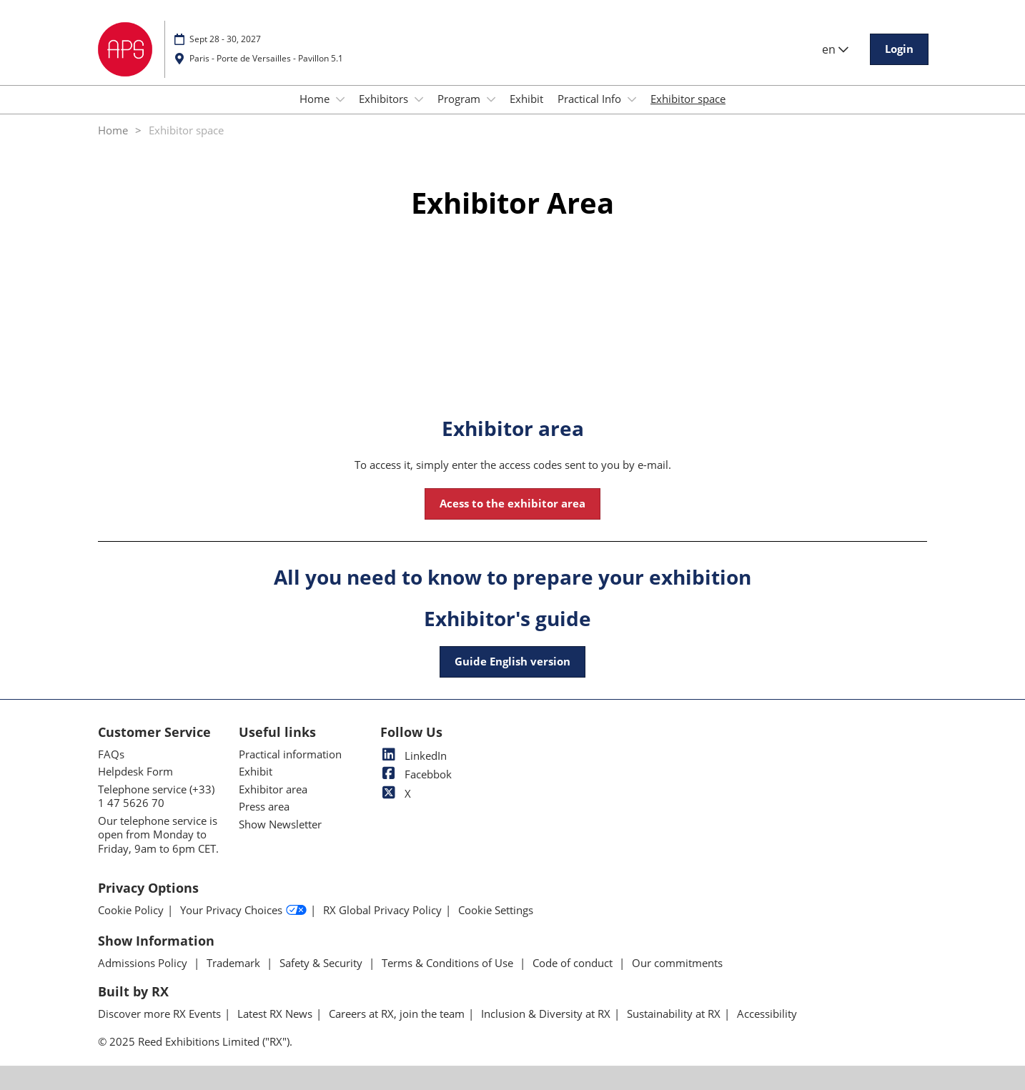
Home (315, 98)
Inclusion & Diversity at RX (545, 1014)
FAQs (111, 754)
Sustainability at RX (674, 1014)
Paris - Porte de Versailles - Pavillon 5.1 (266, 58)
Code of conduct (574, 963)
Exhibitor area (273, 789)
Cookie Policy (131, 910)
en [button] (835, 49)
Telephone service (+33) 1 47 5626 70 (156, 796)
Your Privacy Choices (243, 910)
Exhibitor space (688, 98)
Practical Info (591, 98)
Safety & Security (322, 963)
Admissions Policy (144, 963)
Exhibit (526, 98)
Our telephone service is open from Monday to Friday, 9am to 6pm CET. (158, 834)
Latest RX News (274, 1014)
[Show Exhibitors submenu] (419, 99)
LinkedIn (413, 755)
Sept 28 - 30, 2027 (225, 39)
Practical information (290, 754)
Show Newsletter (280, 824)
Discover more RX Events (159, 1014)
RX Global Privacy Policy (382, 910)
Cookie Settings (495, 910)
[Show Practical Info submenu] (632, 99)
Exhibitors (385, 98)
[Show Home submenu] (340, 99)
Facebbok (416, 774)
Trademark (235, 963)
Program (460, 98)
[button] (899, 49)
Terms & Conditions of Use (449, 963)
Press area (264, 806)
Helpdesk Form (135, 771)
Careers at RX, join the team (397, 1014)
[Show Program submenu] (491, 99)
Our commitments (677, 963)
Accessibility (767, 1014)
